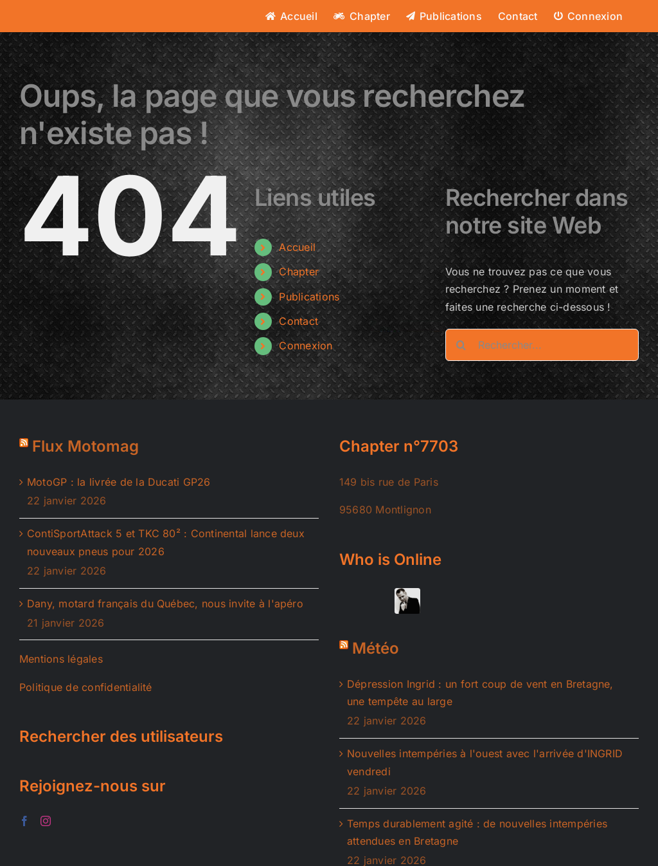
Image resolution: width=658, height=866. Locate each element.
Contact (298, 321)
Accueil (297, 247)
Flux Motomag (85, 446)
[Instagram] (45, 821)
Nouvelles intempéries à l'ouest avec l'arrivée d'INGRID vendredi (485, 762)
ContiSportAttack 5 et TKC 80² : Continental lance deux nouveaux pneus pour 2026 (166, 542)
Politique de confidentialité (85, 687)
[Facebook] (24, 821)
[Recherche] (461, 345)
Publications (309, 296)
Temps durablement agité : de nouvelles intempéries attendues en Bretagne (477, 832)
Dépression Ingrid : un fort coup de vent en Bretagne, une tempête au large (480, 692)
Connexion (305, 345)
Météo (375, 648)
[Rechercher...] (542, 345)
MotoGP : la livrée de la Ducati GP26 (119, 481)
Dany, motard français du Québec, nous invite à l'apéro (165, 603)
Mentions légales (61, 658)
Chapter (299, 271)
